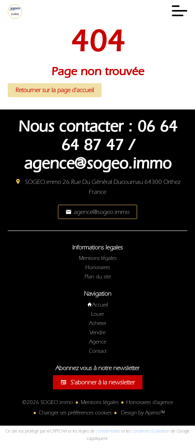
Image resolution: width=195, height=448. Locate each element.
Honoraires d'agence (149, 402)
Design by (141, 413)
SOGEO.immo (43, 182)
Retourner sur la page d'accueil (54, 90)
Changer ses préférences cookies (75, 413)
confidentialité (108, 431)
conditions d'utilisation (151, 431)
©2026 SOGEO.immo (47, 402)
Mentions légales (100, 402)
